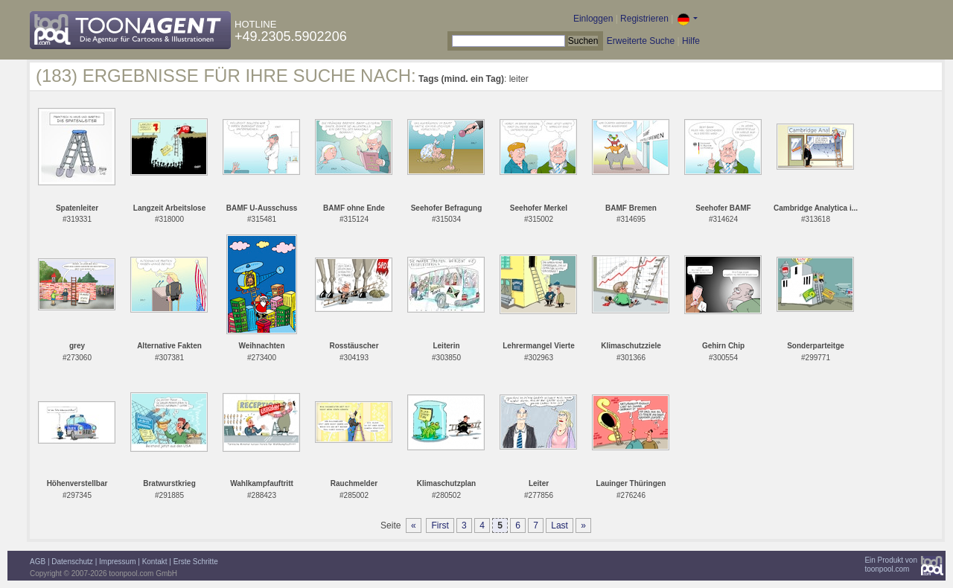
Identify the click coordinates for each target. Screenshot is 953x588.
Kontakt (155, 561)
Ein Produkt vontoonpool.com (890, 564)
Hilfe (691, 41)
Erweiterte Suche (641, 41)
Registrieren (644, 18)
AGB (37, 561)
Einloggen (593, 18)
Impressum (117, 561)
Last (559, 525)
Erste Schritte (195, 561)
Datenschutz (72, 561)
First (439, 525)
